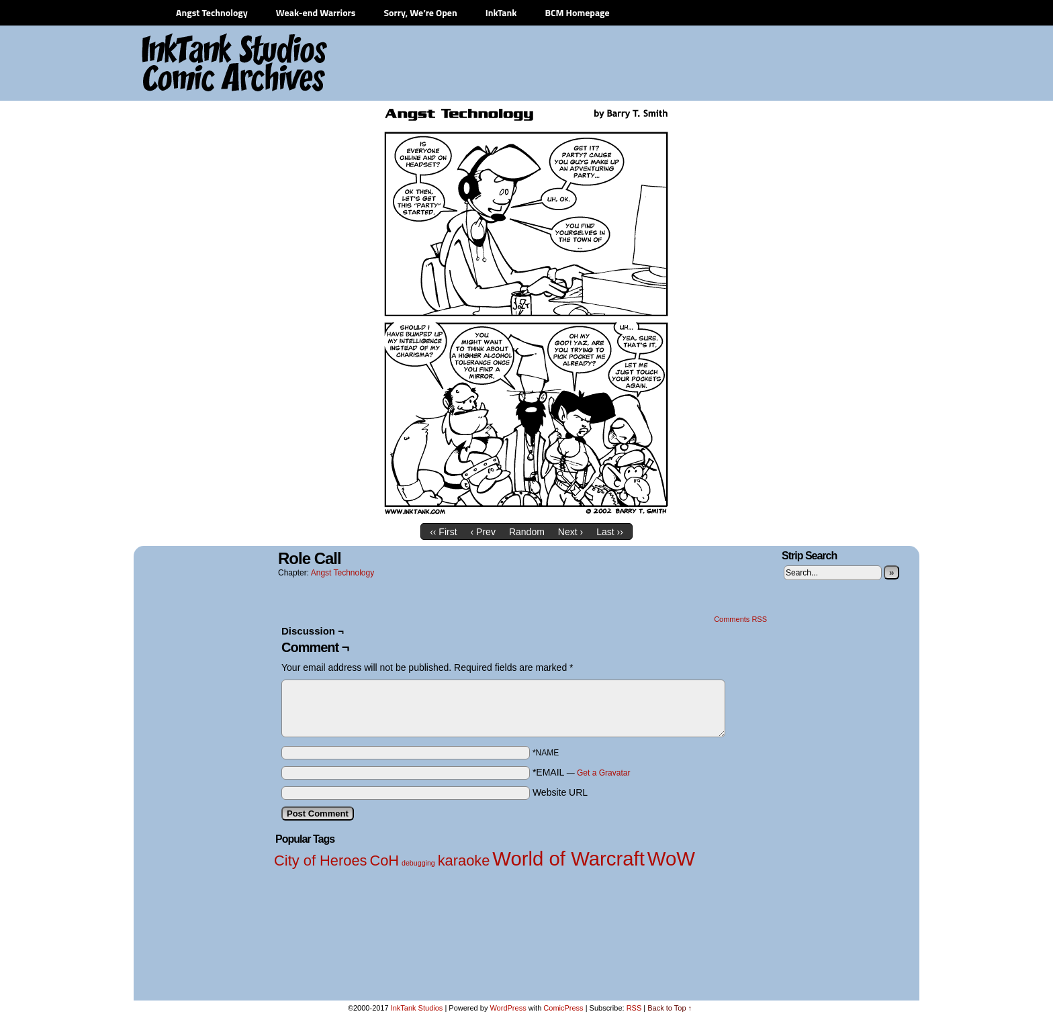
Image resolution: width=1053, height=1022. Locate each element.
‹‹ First (443, 531)
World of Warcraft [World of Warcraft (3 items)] (568, 858)
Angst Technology (212, 12)
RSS (634, 1008)
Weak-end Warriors (316, 12)
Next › (570, 531)
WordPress (508, 1008)
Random (527, 531)
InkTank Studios (417, 1008)
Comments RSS (740, 619)
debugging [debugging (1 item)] (418, 863)
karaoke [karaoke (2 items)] (464, 860)
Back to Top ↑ (669, 1008)
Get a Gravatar (603, 773)
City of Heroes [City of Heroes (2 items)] (320, 860)
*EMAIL (582, 772)
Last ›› (609, 531)
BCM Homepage (577, 12)
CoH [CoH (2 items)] (384, 860)
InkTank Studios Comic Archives (194, 64)
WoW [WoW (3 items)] (671, 858)
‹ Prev (483, 531)
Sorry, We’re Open (420, 12)
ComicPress (563, 1008)
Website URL (560, 792)
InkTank (501, 12)
